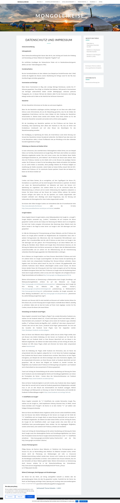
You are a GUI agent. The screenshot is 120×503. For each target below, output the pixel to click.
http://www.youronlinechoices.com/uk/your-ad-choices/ (38, 208)
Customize (10, 496)
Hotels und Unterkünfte (68, 2)
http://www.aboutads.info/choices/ (32, 206)
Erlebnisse (92, 2)
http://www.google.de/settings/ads (32, 291)
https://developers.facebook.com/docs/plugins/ (35, 330)
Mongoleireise (23, 2)
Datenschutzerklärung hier (92, 82)
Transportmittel (82, 2)
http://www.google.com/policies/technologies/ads (36, 289)
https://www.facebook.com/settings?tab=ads (57, 392)
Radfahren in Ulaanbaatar (93, 50)
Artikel (100, 2)
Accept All (30, 496)
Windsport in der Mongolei (93, 54)
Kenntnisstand (30, 346)
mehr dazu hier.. (83, 501)
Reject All (20, 496)
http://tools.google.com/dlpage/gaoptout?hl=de (57, 275)
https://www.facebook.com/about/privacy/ (41, 378)
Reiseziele (39, 2)
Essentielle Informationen (52, 2)
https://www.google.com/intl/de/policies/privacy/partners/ (38, 284)
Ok (76, 501)
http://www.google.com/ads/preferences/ (55, 293)
